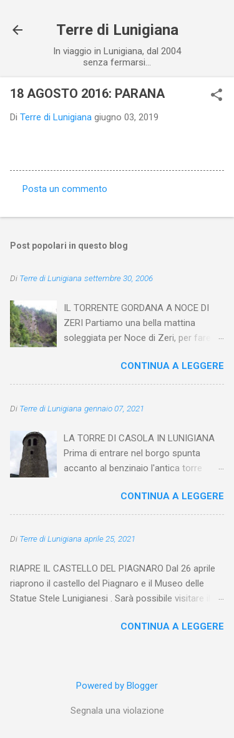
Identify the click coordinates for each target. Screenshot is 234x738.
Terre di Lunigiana (117, 30)
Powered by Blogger (117, 685)
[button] (216, 96)
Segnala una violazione (117, 710)
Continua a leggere (172, 365)
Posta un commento (64, 188)
